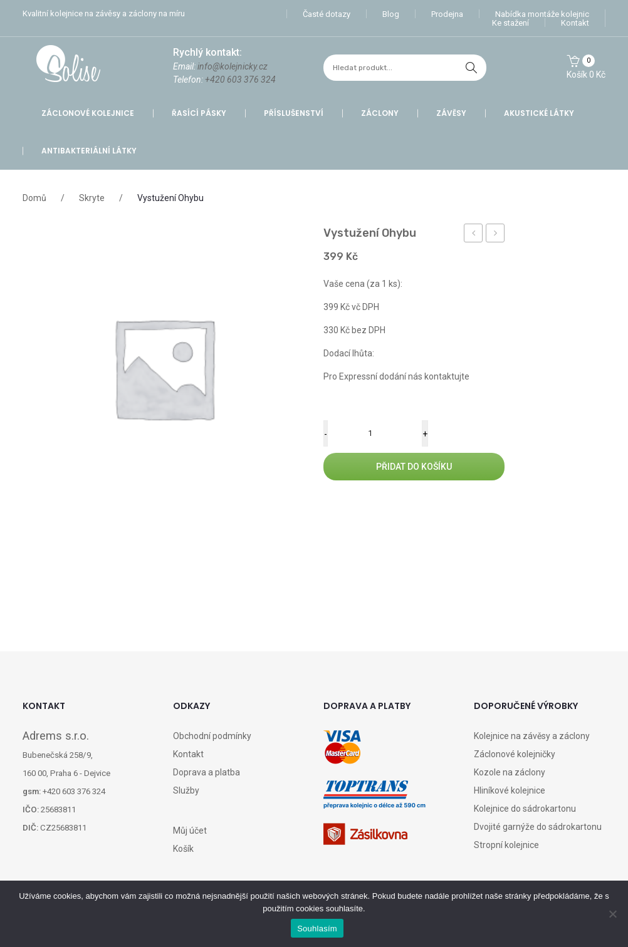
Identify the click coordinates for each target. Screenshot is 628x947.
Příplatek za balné (473, 234)
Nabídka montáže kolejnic (542, 14)
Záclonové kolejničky (514, 754)
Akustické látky (539, 113)
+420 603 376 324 (240, 80)
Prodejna (447, 14)
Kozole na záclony (509, 772)
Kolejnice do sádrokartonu (525, 809)
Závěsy (451, 113)
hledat (471, 67)
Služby (186, 790)
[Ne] (612, 914)
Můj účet (190, 830)
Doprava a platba (206, 772)
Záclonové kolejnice (87, 113)
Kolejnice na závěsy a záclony (532, 736)
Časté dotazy (326, 14)
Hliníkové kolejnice (509, 790)
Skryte (92, 198)
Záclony (380, 113)
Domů (34, 198)
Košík (183, 849)
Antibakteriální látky (89, 150)
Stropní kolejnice (506, 845)
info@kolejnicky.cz (232, 66)
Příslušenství (293, 113)
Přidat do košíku (414, 467)
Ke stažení (510, 23)
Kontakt (575, 23)
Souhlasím (317, 928)
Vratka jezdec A (495, 234)
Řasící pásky (199, 113)
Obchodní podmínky (212, 736)
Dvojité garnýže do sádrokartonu (538, 827)
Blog (390, 14)
